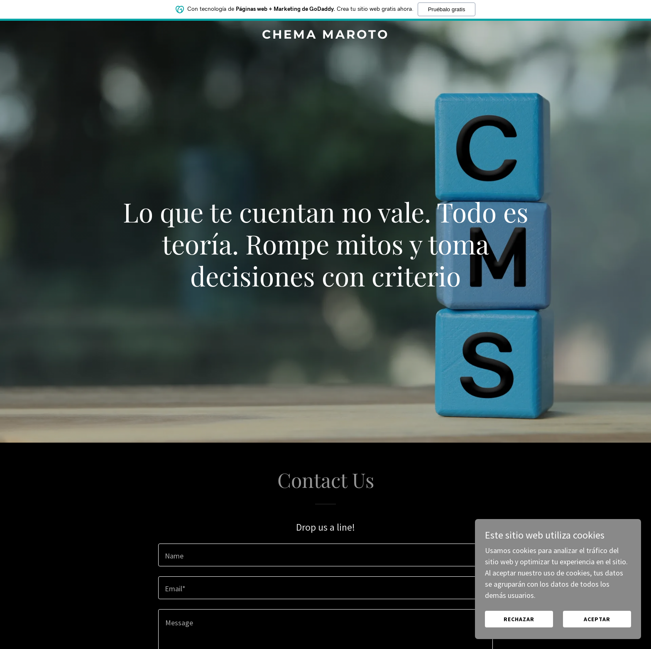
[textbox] (325, 555)
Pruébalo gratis (446, 8)
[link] (326, 36)
